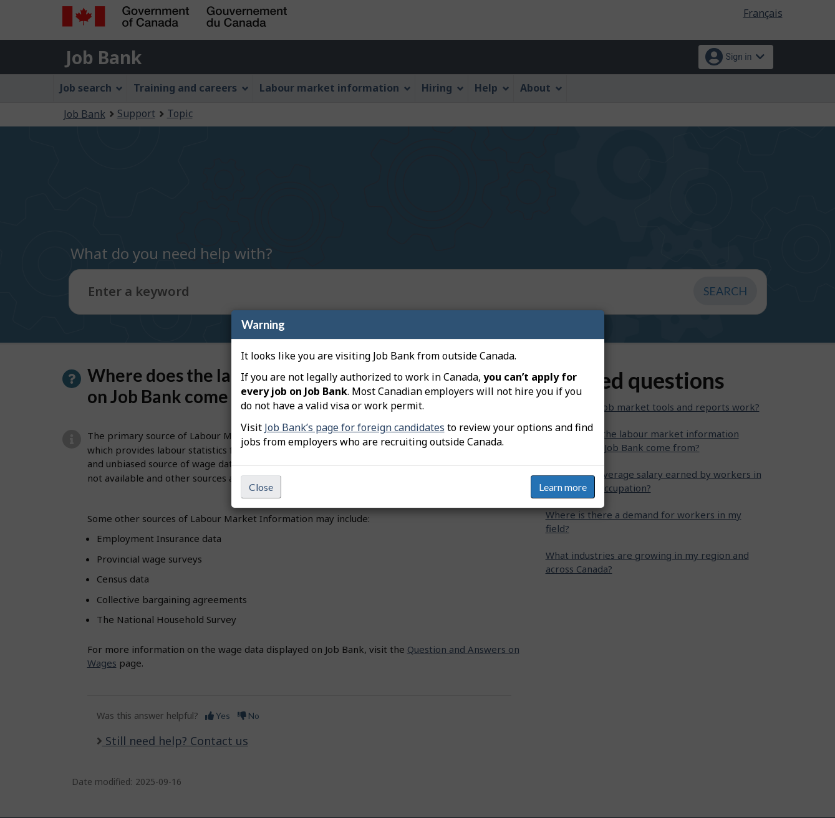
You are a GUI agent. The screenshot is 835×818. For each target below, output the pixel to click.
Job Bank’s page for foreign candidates (354, 427)
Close (261, 487)
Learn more (563, 487)
